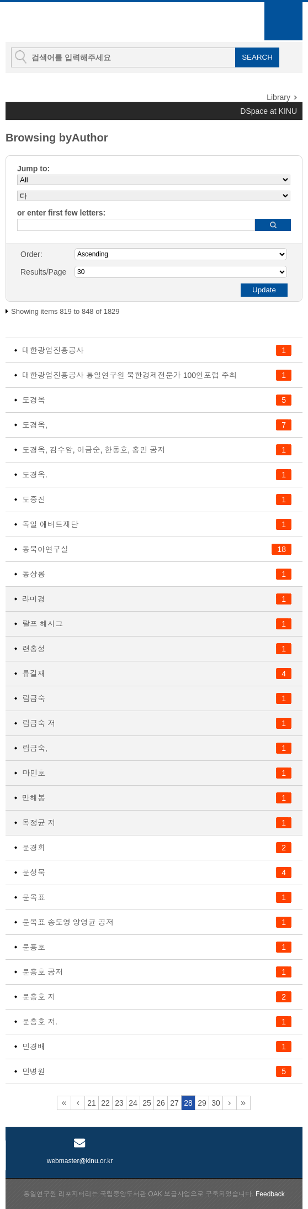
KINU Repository (65, 22)
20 (78, 1103)
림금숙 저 (38, 723)
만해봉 (33, 797)
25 (146, 1102)
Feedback (270, 1194)
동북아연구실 (45, 549)
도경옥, (34, 424)
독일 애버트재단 (50, 524)
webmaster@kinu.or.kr (80, 1161)
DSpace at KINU (268, 111)
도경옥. (34, 474)
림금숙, (34, 748)
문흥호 (33, 947)
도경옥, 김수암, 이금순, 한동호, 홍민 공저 (93, 449)
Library (278, 97)
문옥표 (33, 897)
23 (119, 1102)
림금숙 (33, 698)
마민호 (33, 773)
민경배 (33, 1046)
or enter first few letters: (61, 212)
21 (91, 1102)
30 (215, 1102)
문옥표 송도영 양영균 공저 (68, 922)
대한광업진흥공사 (53, 350)
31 (229, 1103)
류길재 (33, 673)
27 (174, 1102)
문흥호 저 (38, 996)
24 (133, 1102)
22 (105, 1102)
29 (202, 1102)
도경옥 (33, 400)
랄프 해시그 (42, 623)
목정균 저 (38, 822)
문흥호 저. (39, 1021)
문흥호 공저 (42, 972)
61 (243, 1103)
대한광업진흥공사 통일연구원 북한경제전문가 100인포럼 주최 (129, 375)
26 (160, 1102)
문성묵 (33, 872)
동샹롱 (33, 574)
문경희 (33, 847)
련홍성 (33, 648)
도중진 (33, 499)
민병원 (33, 1071)
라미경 (33, 599)
